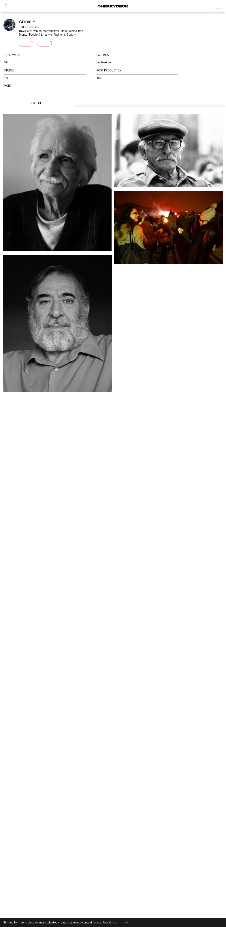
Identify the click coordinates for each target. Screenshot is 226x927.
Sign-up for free (13, 922)
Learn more (120, 922)
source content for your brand (92, 922)
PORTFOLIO (37, 103)
